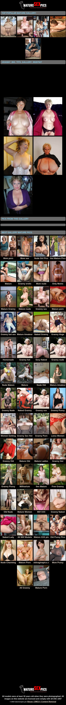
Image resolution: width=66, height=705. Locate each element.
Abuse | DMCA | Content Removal (41, 702)
